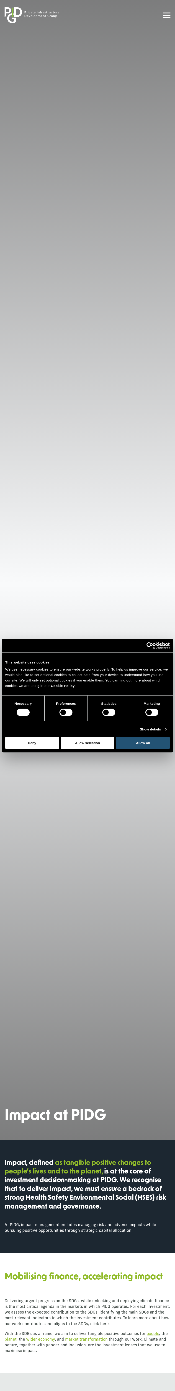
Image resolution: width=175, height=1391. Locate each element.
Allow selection (87, 743)
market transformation (86, 1339)
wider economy (40, 1339)
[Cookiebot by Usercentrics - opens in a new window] (150, 645)
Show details (150, 729)
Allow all (143, 743)
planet (11, 1339)
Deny (32, 743)
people (153, 1334)
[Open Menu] (166, 15)
